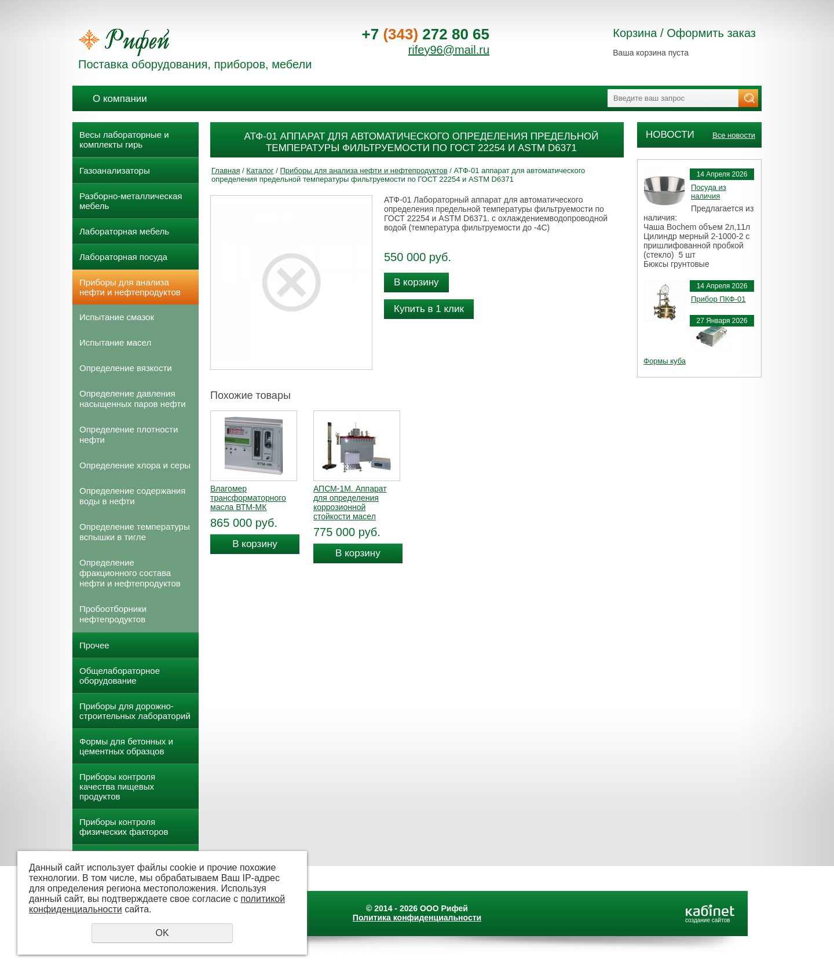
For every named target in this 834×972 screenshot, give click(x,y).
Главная (225, 170)
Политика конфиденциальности (417, 917)
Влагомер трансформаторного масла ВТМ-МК (248, 498)
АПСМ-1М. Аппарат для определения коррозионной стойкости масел (350, 502)
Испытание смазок (116, 317)
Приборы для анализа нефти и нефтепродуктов (130, 287)
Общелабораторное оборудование (119, 675)
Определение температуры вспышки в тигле (134, 532)
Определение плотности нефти (128, 434)
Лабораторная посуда (123, 257)
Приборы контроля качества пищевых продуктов (117, 786)
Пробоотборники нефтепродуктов (113, 614)
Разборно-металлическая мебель (130, 201)
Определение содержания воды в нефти (132, 496)
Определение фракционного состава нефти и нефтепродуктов (130, 572)
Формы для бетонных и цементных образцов (126, 746)
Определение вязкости (125, 368)
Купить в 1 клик (429, 308)
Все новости (733, 135)
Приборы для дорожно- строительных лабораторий (135, 711)
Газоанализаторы (114, 170)
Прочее (94, 645)
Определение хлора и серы (135, 465)
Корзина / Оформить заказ (684, 33)
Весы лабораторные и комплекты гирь (124, 139)
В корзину (416, 282)
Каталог (259, 170)
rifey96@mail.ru (448, 49)
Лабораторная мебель (124, 231)
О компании (120, 98)
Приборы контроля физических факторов (123, 827)
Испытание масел (115, 342)
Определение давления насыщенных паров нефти (132, 398)
